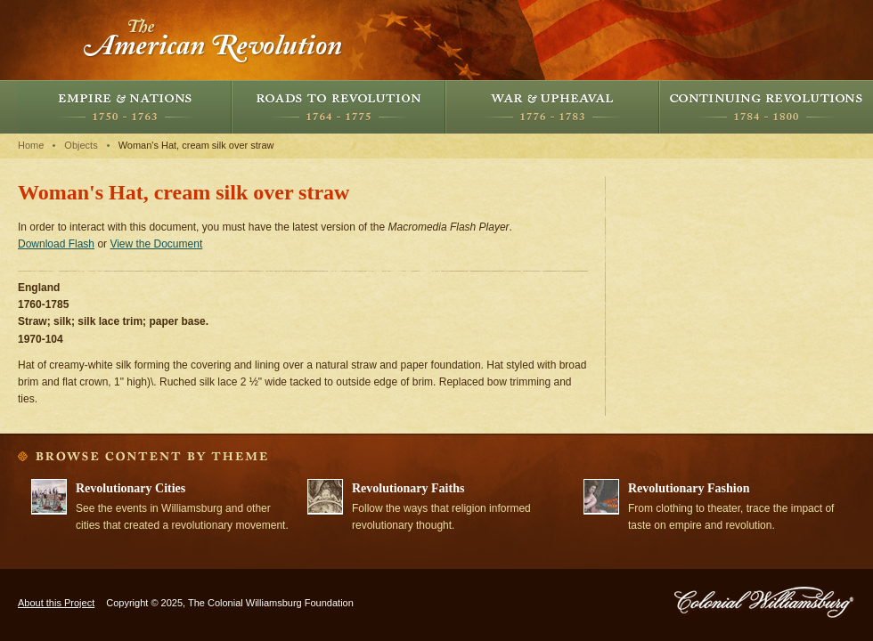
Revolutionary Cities (130, 488)
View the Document (156, 244)
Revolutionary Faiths (408, 488)
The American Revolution (213, 40)
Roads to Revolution (338, 107)
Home (31, 145)
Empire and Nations (125, 107)
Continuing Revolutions (766, 107)
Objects (80, 145)
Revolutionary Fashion (689, 488)
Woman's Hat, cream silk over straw (196, 145)
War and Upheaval (552, 107)
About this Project (56, 602)
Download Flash (56, 244)
